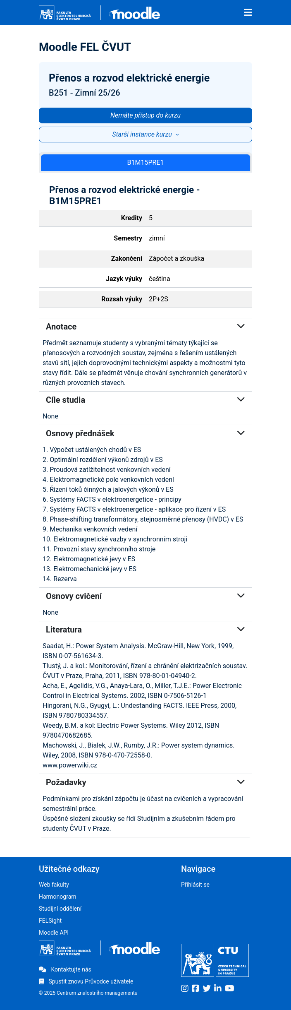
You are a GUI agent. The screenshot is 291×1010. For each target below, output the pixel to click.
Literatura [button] (145, 630)
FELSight (50, 920)
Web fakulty (54, 884)
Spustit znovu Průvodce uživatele (86, 981)
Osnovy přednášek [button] (145, 433)
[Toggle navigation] (248, 12)
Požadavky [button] (145, 782)
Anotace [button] (145, 327)
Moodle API (54, 932)
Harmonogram (57, 896)
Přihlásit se (195, 884)
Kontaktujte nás (65, 969)
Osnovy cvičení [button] (145, 596)
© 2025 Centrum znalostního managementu (88, 993)
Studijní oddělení (60, 908)
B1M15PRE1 (145, 162)
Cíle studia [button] (145, 400)
